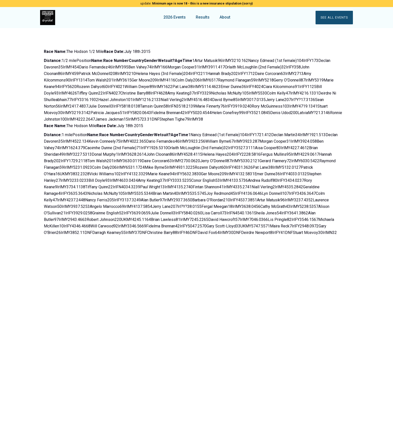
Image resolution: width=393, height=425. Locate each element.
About (225, 17)
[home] (79, 17)
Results (203, 17)
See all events (334, 17)
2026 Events (174, 17)
